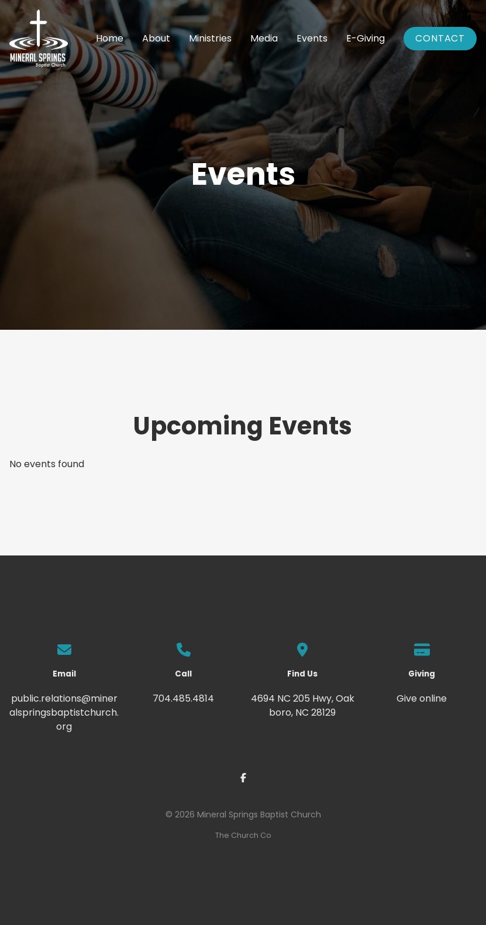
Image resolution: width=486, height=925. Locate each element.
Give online (422, 698)
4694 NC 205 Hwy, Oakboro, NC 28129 (302, 705)
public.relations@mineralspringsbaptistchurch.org (64, 712)
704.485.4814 (183, 698)
